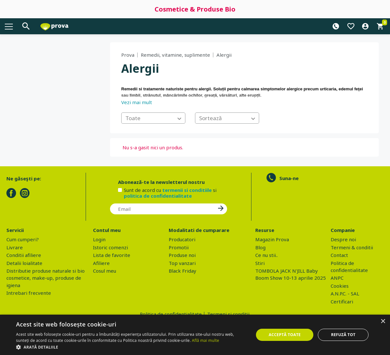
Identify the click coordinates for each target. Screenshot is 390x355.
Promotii (179, 247)
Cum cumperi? (22, 239)
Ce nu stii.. (266, 255)
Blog (260, 247)
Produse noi (182, 255)
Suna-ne (289, 178)
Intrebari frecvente (28, 293)
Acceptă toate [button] (285, 334)
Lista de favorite (111, 255)
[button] (131, 347)
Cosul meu (104, 271)
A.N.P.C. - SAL (345, 293)
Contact (339, 255)
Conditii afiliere (23, 255)
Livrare (14, 247)
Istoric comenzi (110, 247)
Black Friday (182, 271)
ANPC (337, 278)
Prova (127, 55)
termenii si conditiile (187, 190)
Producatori (182, 239)
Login (99, 239)
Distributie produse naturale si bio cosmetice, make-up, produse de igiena (45, 278)
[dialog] (195, 335)
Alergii (224, 55)
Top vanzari (182, 263)
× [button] (382, 321)
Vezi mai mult (136, 102)
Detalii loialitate (24, 263)
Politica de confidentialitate (171, 314)
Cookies (340, 286)
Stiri (260, 263)
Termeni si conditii (228, 314)
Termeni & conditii (352, 247)
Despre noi (343, 239)
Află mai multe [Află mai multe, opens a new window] (205, 340)
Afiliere (101, 263)
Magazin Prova (272, 239)
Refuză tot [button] (343, 334)
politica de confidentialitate (158, 196)
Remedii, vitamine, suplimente (175, 55)
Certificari (342, 301)
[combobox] (153, 118)
